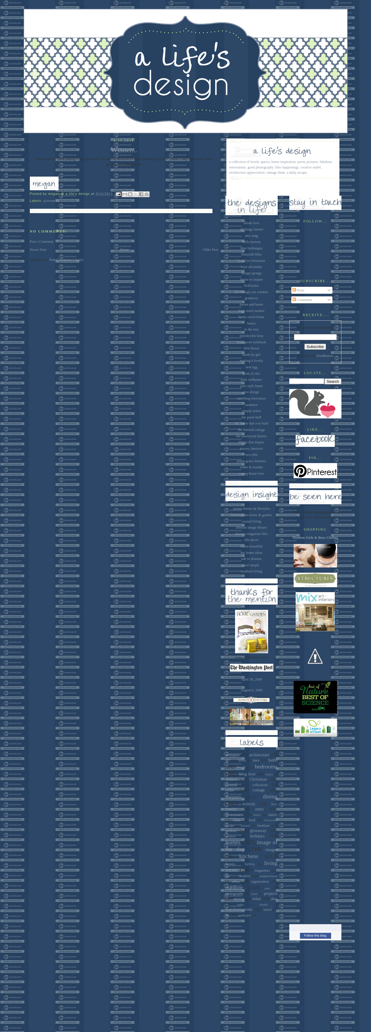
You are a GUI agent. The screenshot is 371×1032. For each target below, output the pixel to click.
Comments (302, 300)
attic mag (251, 236)
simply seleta (251, 411)
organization (260, 881)
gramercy (251, 298)
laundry (230, 864)
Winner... (124, 150)
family (272, 815)
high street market (251, 311)
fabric (257, 815)
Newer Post (38, 250)
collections (260, 785)
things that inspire (251, 442)
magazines (262, 870)
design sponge (251, 273)
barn (256, 760)
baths (272, 760)
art (227, 760)
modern (244, 876)
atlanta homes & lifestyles (251, 509)
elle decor (251, 540)
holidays (257, 836)
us (227, 915)
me (227, 876)
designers (233, 797)
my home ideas (251, 553)
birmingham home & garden (251, 515)
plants (254, 893)
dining (270, 796)
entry (259, 809)
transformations (238, 909)
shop (274, 899)
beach (241, 767)
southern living (251, 571)
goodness (230, 836)
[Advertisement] (315, 829)
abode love (251, 223)
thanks (263, 904)
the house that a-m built (251, 423)
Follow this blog (315, 935)
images (271, 849)
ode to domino (251, 559)
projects (271, 893)
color (229, 790)
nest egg (251, 367)
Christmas (258, 779)
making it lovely (251, 361)
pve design (251, 392)
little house (251, 348)
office (236, 881)
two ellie (251, 455)
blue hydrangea (252, 248)
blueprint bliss (251, 254)
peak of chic (251, 373)
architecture (259, 754)
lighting (250, 864)
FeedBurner (325, 356)
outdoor (234, 887)
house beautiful (252, 546)
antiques (232, 754)
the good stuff (251, 417)
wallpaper (245, 915)
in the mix (251, 329)
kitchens (248, 856)
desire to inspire (251, 280)
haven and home (251, 304)
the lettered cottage (251, 430)
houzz (251, 323)
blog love (247, 774)
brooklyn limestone (251, 261)
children (231, 779)
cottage (258, 790)
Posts (298, 290)
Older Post (210, 250)
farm (237, 820)
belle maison (251, 242)
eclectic (248, 803)
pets (267, 888)
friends (245, 825)
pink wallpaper (251, 380)
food (252, 820)
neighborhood (269, 876)
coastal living (251, 521)
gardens (231, 831)
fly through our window (251, 292)
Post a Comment (42, 242)
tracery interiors (251, 449)
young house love (251, 473)
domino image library (251, 527)
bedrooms (266, 766)
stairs (240, 904)
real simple (251, 565)
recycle (239, 899)
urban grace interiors (251, 461)
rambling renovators (251, 398)
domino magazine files (251, 534)
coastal (231, 784)
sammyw (251, 405)
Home (124, 250)
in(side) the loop (251, 336)
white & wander (251, 467)
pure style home (251, 386)
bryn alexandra (251, 267)
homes (233, 842)
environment (234, 815)
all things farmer (251, 229)
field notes (251, 286)
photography (234, 894)
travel (267, 910)
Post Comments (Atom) (66, 260)
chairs (269, 774)
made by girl (251, 355)
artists (242, 760)
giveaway (51, 200)
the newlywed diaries (251, 436)
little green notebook (251, 342)
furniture (263, 826)
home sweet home (251, 317)
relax (256, 898)
